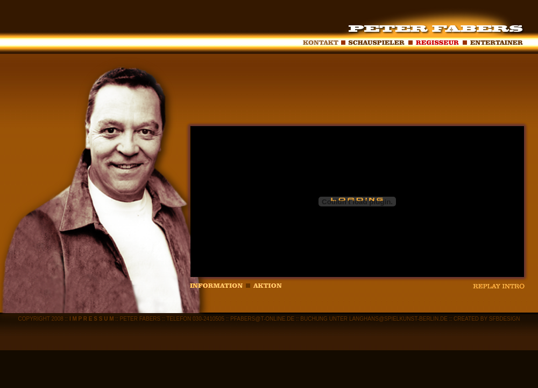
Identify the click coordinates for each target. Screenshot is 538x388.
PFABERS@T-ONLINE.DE (261, 319)
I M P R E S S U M (91, 319)
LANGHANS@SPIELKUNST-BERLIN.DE (398, 319)
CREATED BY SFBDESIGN (487, 319)
